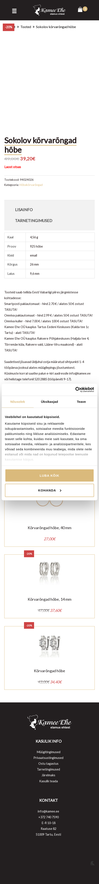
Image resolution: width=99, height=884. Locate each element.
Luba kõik (49, 475)
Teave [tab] (81, 401)
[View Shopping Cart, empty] (82, 10)
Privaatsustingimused (48, 758)
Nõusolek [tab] (17, 401)
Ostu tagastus (48, 763)
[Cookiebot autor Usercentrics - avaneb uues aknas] (75, 390)
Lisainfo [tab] (24, 209)
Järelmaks (48, 775)
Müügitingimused (48, 752)
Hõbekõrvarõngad (31, 185)
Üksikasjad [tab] (49, 401)
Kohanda (49, 490)
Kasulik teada (48, 781)
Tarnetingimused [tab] (33, 220)
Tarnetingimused (48, 769)
